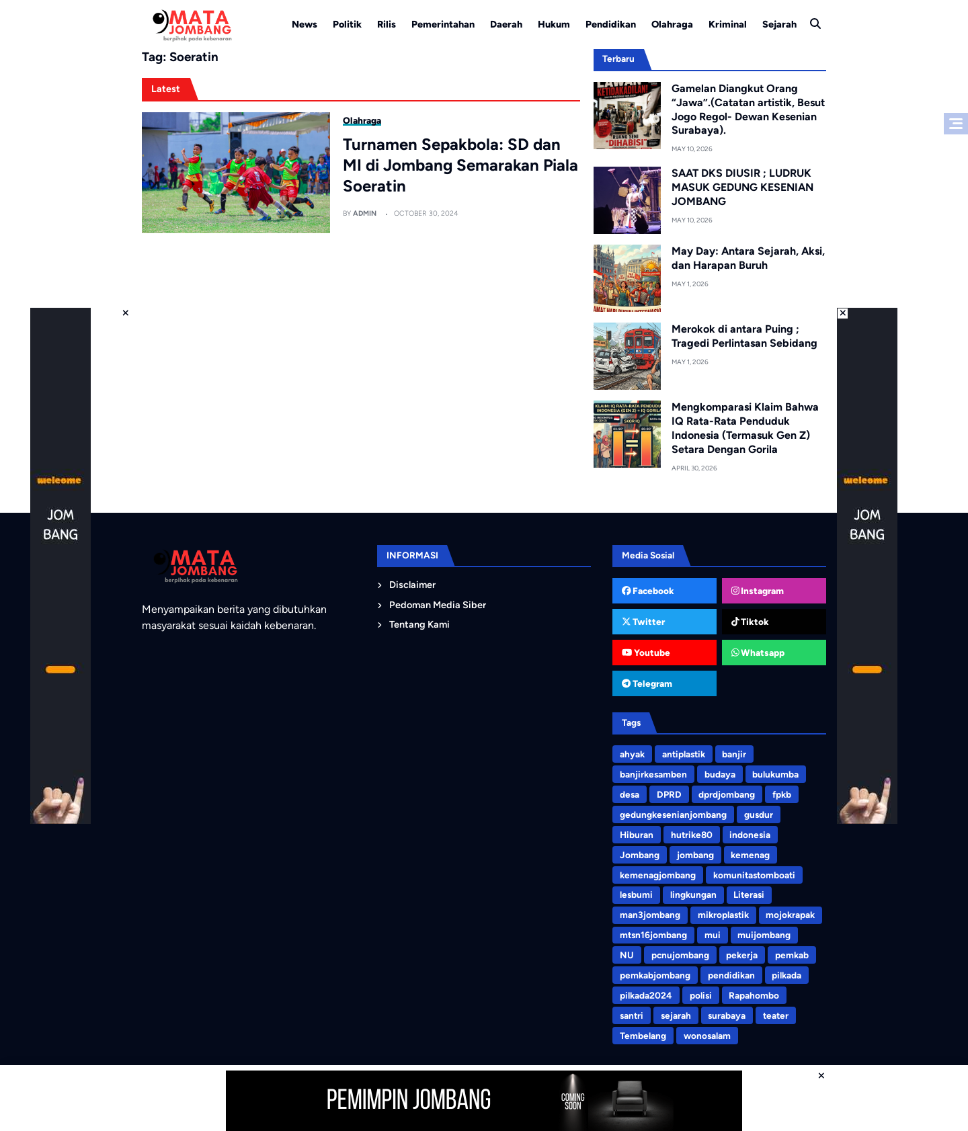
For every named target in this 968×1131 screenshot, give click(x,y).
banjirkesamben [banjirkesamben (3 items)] (653, 774)
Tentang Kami (419, 624)
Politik (347, 24)
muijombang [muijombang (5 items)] (764, 934)
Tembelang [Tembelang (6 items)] (643, 1035)
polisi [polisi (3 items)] (701, 995)
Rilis (386, 24)
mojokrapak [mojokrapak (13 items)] (790, 914)
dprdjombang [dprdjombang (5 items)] (726, 794)
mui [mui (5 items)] (712, 934)
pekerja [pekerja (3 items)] (742, 955)
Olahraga (672, 24)
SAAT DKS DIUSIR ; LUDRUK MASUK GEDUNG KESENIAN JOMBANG (742, 187)
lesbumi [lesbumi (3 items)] (636, 894)
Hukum (554, 24)
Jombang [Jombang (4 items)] (639, 854)
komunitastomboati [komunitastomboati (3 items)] (754, 875)
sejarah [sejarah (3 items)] (676, 1015)
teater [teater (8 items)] (776, 1015)
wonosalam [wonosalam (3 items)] (707, 1035)
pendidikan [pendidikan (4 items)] (731, 975)
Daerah (506, 24)
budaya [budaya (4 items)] (719, 774)
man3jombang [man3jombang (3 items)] (650, 914)
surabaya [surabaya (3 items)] (726, 1015)
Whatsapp (758, 652)
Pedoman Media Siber (437, 605)
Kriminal (728, 24)
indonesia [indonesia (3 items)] (749, 834)
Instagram (757, 590)
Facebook (648, 590)
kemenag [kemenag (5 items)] (750, 854)
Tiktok (750, 621)
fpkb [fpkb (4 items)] (781, 794)
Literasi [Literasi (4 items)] (748, 894)
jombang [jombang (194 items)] (695, 854)
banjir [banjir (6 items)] (734, 754)
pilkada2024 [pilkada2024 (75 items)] (646, 995)
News (304, 24)
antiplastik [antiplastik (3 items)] (683, 754)
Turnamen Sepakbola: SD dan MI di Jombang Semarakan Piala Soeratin (460, 165)
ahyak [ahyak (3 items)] (632, 754)
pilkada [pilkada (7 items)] (786, 975)
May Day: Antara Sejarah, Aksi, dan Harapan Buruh (748, 258)
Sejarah (779, 24)
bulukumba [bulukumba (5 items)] (775, 774)
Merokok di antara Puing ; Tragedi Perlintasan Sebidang (744, 336)
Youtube (646, 652)
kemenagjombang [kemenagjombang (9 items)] (658, 875)
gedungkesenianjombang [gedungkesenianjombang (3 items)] (673, 814)
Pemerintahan (443, 24)
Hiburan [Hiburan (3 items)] (636, 834)
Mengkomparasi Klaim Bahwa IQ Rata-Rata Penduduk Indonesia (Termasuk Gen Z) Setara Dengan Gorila (745, 428)
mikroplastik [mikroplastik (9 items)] (723, 914)
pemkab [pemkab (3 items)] (792, 955)
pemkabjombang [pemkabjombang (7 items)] (655, 975)
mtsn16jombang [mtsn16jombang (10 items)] (653, 934)
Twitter (644, 621)
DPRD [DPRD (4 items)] (669, 794)
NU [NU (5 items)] (627, 955)
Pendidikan (611, 24)
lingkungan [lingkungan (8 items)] (693, 894)
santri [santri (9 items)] (631, 1015)
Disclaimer (412, 585)
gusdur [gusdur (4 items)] (758, 814)
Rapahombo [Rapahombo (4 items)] (754, 995)
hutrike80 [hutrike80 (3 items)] (692, 834)
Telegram (647, 683)
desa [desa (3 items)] (629, 794)
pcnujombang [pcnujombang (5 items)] (680, 955)
